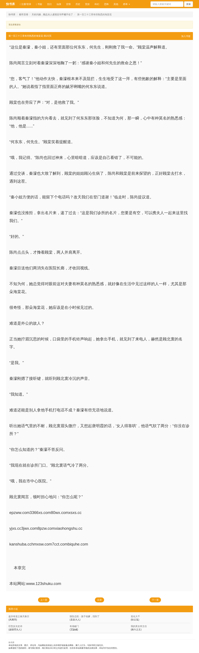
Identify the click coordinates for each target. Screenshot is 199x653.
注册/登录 (25, 4)
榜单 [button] (126, 4)
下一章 (155, 600)
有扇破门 (74, 626)
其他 (116, 4)
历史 (78, 4)
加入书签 (185, 36)
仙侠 (59, 4)
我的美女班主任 (139, 626)
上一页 (43, 600)
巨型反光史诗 (15, 626)
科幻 (97, 4)
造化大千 (135, 616)
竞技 (87, 4)
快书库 (10, 4)
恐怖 (106, 4)
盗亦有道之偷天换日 (19, 616)
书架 (39, 4)
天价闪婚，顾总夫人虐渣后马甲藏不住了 (52, 14)
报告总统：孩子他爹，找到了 (85, 616)
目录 (99, 600)
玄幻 (49, 4)
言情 (68, 4)
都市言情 (23, 14)
